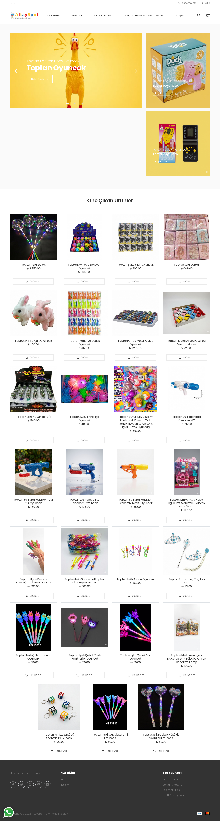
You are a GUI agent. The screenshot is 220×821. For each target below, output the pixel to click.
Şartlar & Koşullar (173, 785)
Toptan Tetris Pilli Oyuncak (170, 150)
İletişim (179, 15)
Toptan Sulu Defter (186, 265)
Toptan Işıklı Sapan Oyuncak (135, 579)
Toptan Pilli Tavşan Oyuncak (33, 341)
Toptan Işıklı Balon (33, 265)
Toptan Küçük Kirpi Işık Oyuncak (84, 418)
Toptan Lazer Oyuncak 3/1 (33, 417)
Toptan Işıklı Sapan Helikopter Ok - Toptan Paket (84, 581)
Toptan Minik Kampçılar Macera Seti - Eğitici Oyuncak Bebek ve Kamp (186, 658)
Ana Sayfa (53, 15)
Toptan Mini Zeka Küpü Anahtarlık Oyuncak (59, 736)
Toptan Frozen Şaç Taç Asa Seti (187, 581)
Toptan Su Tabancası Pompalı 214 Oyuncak (33, 501)
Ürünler (76, 15)
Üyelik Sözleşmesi (173, 795)
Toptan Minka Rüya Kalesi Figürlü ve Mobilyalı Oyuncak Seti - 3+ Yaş (186, 503)
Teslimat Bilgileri (172, 790)
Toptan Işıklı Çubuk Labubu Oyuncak (33, 657)
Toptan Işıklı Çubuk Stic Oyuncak (135, 657)
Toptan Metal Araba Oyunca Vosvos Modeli (187, 342)
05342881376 (187, 3)
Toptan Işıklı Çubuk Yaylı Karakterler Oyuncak (85, 657)
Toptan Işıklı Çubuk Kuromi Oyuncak (110, 736)
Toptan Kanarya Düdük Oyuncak (84, 342)
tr (11, 3)
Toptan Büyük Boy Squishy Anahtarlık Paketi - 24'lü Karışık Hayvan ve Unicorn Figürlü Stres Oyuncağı (135, 422)
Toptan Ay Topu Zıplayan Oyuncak (84, 266)
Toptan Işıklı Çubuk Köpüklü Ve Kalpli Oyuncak (161, 736)
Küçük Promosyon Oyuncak (144, 15)
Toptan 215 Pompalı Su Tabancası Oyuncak (85, 501)
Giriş (205, 3)
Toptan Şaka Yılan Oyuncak (135, 265)
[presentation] (16, 71)
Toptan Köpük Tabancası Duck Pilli (175, 81)
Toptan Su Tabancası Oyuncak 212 (187, 418)
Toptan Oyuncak (104, 15)
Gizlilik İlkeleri (170, 779)
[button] (198, 15)
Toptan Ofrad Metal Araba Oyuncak (135, 342)
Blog (63, 779)
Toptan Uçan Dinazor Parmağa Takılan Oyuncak (33, 581)
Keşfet (161, 93)
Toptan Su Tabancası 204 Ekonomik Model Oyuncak (135, 501)
